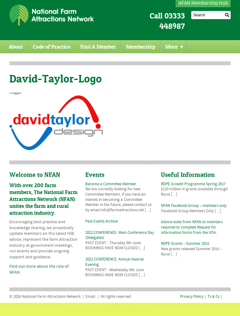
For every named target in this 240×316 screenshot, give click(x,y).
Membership (140, 46)
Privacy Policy (191, 296)
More (174, 46)
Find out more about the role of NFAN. (38, 269)
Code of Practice (51, 46)
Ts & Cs (213, 296)
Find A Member (98, 46)
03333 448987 (172, 21)
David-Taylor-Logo (55, 78)
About (16, 46)
